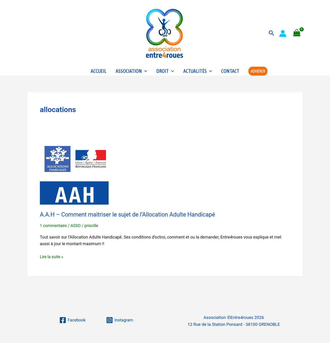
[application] (144, 74)
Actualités (197, 74)
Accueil (99, 75)
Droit (165, 74)
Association (131, 74)
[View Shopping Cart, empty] (296, 33)
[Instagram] (119, 320)
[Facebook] (72, 320)
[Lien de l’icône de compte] (282, 33)
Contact (230, 75)
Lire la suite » (52, 263)
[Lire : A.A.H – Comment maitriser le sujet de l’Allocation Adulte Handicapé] (74, 179)
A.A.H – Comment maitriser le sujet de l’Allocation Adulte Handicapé (130, 221)
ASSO (76, 232)
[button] (271, 33)
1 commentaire (54, 232)
